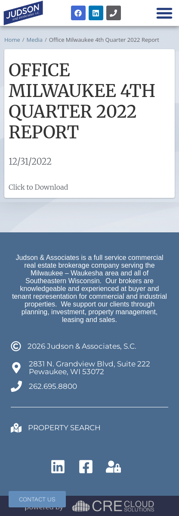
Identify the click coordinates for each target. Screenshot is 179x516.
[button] (164, 13)
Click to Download (38, 187)
